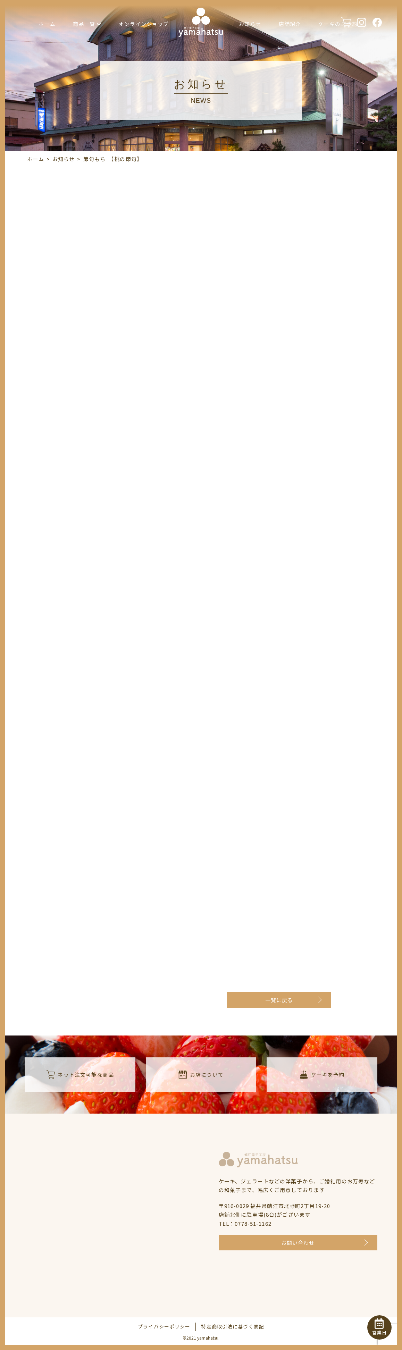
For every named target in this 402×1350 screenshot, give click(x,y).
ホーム (47, 23)
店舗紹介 (290, 23)
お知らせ (250, 23)
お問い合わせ (298, 1242)
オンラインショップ (143, 23)
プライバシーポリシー (164, 1326)
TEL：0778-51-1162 (245, 1223)
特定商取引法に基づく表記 (232, 1326)
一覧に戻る (279, 1000)
